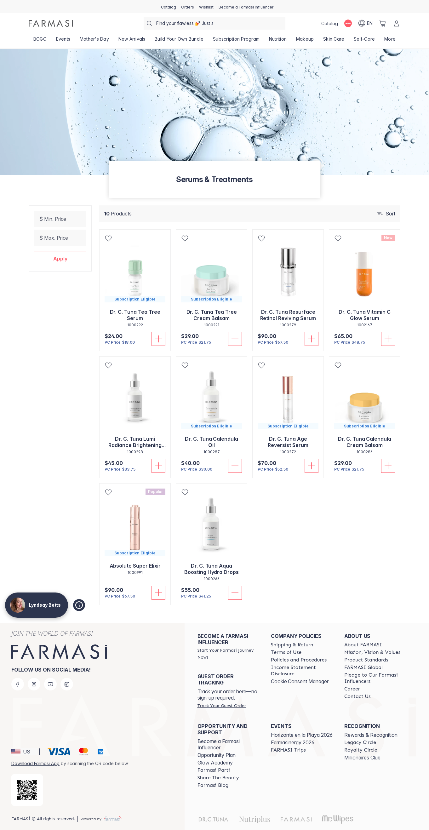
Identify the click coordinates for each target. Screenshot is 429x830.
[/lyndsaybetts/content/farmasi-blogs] (213, 785)
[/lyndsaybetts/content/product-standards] (366, 660)
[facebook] (17, 684)
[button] (60, 258)
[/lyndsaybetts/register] (188, 6)
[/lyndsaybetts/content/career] (352, 689)
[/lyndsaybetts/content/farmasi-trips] (288, 750)
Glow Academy (215, 762)
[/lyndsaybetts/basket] (382, 23)
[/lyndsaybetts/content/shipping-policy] (292, 645)
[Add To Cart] (158, 339)
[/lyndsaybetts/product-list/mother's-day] (94, 41)
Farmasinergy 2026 (292, 742)
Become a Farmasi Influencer (218, 744)
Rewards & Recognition (371, 735)
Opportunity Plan (216, 755)
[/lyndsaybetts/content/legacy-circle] (360, 742)
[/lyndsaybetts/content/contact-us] (357, 696)
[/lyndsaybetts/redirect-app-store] (27, 790)
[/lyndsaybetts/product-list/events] (63, 41)
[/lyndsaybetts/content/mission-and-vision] (372, 652)
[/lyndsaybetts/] (51, 23)
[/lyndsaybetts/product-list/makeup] (304, 41)
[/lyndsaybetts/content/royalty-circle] (360, 750)
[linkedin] (66, 684)
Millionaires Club (362, 757)
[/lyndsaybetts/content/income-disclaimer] (302, 670)
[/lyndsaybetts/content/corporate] (363, 667)
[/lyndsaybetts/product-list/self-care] (364, 41)
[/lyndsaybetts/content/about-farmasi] (363, 645)
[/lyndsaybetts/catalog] (168, 6)
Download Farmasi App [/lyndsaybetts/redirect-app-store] (35, 763)
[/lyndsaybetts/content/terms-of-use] (286, 652)
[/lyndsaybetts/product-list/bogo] (40, 41)
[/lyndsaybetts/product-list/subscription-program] (236, 41)
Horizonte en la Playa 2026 (302, 735)
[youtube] (50, 684)
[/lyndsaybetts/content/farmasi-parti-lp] (213, 770)
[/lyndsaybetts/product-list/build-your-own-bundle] (179, 41)
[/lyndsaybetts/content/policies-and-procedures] (299, 660)
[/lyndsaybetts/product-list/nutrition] (277, 41)
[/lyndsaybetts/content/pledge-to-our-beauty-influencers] (375, 678)
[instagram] (34, 684)
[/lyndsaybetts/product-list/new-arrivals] (132, 41)
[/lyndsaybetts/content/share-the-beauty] (218, 778)
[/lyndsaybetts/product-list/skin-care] (333, 41)
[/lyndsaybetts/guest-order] (221, 705)
